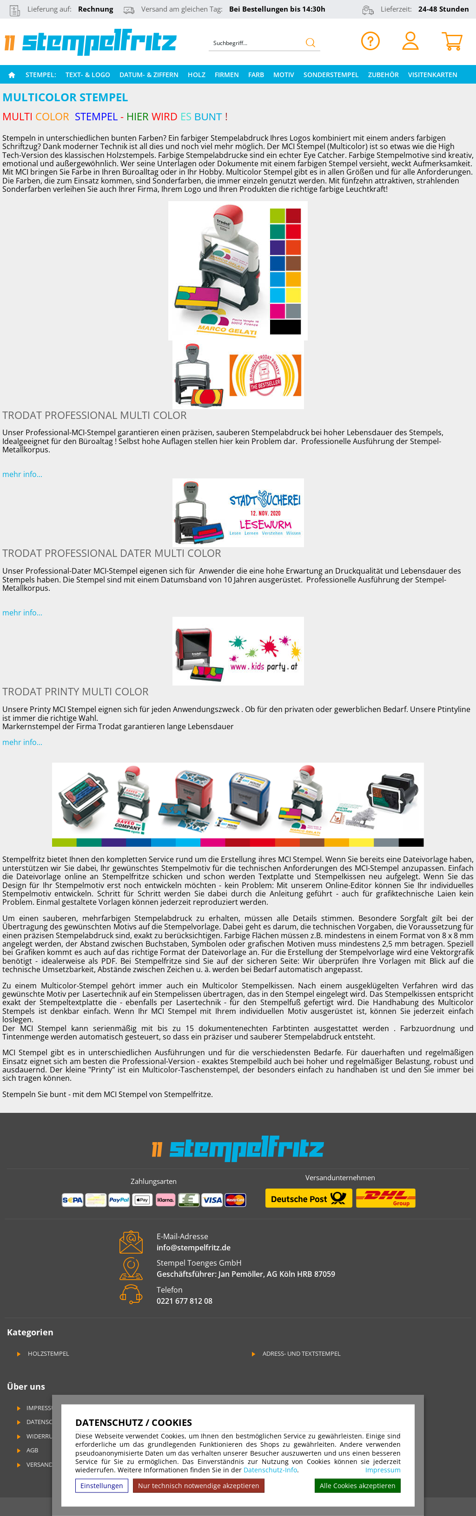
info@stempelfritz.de (194, 1247)
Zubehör (383, 74)
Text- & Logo (88, 74)
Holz (196, 74)
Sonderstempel (331, 74)
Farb (256, 74)
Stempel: (41, 74)
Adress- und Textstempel (295, 1353)
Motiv (283, 74)
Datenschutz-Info (270, 1469)
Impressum (383, 1470)
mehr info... (22, 474)
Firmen (227, 74)
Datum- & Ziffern (148, 74)
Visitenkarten (432, 74)
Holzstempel (42, 1353)
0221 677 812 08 (184, 1301)
